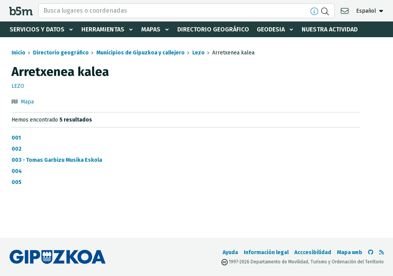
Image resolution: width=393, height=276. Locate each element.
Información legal (266, 252)
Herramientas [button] (102, 29)
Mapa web (349, 252)
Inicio (18, 52)
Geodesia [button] (271, 29)
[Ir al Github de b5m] (370, 252)
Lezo (198, 52)
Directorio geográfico (213, 29)
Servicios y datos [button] (37, 29)
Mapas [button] (150, 29)
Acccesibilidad (312, 252)
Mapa (27, 102)
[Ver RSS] (381, 252)
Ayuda (230, 252)
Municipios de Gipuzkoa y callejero (140, 52)
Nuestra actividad (330, 29)
